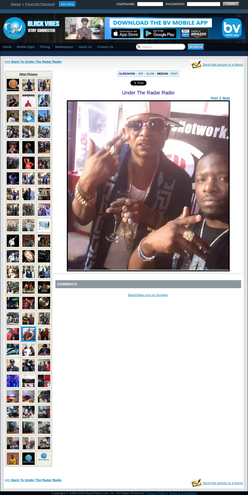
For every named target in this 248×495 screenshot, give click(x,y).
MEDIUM (162, 73)
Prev (214, 98)
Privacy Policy (156, 493)
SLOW (150, 73)
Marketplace (64, 47)
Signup (16, 4)
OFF (140, 73)
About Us (85, 47)
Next (226, 98)
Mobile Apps (26, 47)
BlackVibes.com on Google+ (148, 295)
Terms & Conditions (183, 493)
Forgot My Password (40, 4)
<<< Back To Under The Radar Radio (33, 62)
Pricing (45, 47)
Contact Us (105, 47)
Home (7, 47)
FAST (174, 73)
